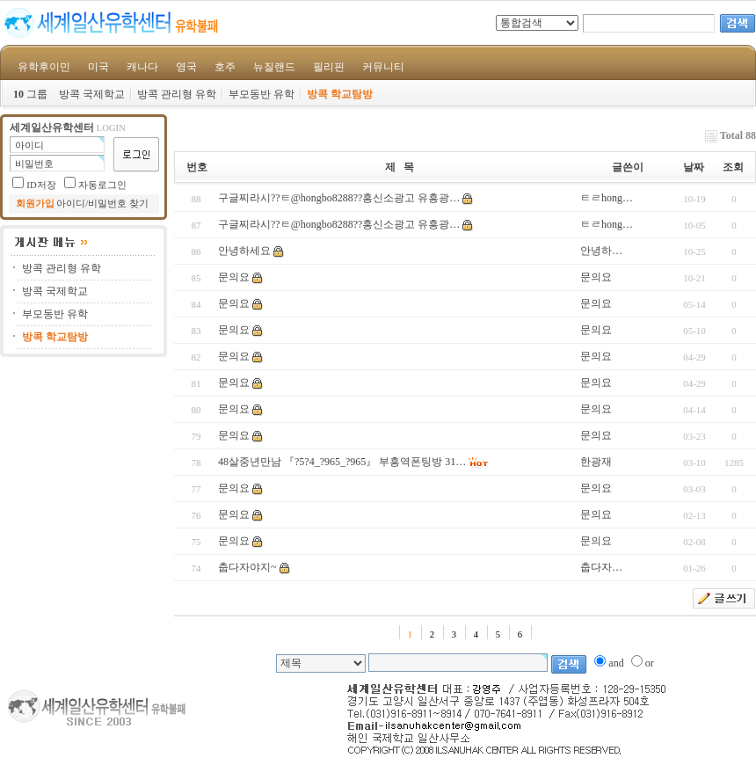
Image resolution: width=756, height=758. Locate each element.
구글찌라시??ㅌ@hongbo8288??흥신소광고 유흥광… (339, 198)
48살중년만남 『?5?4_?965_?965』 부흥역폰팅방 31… (342, 462)
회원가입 (35, 203)
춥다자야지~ (247, 567)
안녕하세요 (244, 250)
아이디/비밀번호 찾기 (102, 203)
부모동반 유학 (261, 94)
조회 (733, 167)
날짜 (693, 167)
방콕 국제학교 (92, 94)
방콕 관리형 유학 (176, 94)
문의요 (234, 277)
